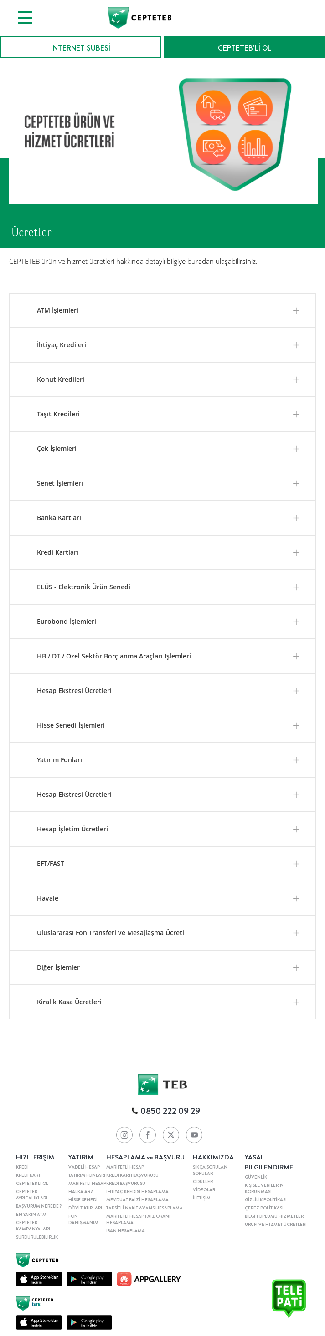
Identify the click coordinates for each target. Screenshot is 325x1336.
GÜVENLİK (256, 1177)
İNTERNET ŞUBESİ (80, 48)
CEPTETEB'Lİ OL (32, 1183)
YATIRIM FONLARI (86, 1175)
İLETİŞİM (202, 1198)
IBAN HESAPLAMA (125, 1231)
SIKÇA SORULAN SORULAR (210, 1170)
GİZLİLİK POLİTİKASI (266, 1200)
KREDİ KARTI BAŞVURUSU (132, 1175)
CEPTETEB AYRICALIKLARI (31, 1195)
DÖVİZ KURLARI (85, 1208)
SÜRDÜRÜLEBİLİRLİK (37, 1237)
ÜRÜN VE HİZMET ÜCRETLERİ (276, 1224)
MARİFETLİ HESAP (87, 1183)
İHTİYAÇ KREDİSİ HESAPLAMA (137, 1192)
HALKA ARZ (80, 1192)
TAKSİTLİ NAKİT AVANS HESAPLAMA (144, 1208)
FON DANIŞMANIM (83, 1219)
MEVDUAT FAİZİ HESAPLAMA (137, 1200)
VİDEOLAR (204, 1190)
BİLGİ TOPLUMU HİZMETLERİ (275, 1216)
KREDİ (22, 1167)
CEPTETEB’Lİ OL (244, 48)
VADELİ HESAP (84, 1167)
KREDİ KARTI (29, 1175)
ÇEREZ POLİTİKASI (264, 1208)
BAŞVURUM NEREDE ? (39, 1206)
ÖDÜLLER (203, 1182)
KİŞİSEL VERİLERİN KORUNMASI (264, 1188)
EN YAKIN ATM (31, 1214)
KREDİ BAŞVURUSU (125, 1183)
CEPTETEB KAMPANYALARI (33, 1226)
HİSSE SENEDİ (83, 1200)
